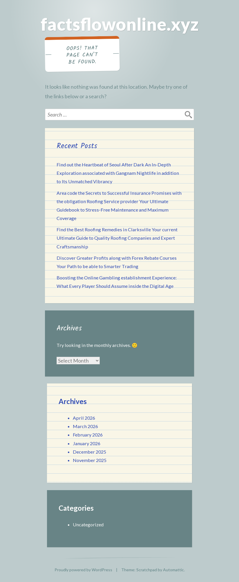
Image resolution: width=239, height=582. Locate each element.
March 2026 (85, 426)
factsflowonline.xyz (120, 24)
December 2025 (89, 451)
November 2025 (89, 460)
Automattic (173, 569)
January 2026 (86, 443)
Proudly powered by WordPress (83, 569)
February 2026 (88, 434)
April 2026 (84, 418)
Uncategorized (88, 524)
